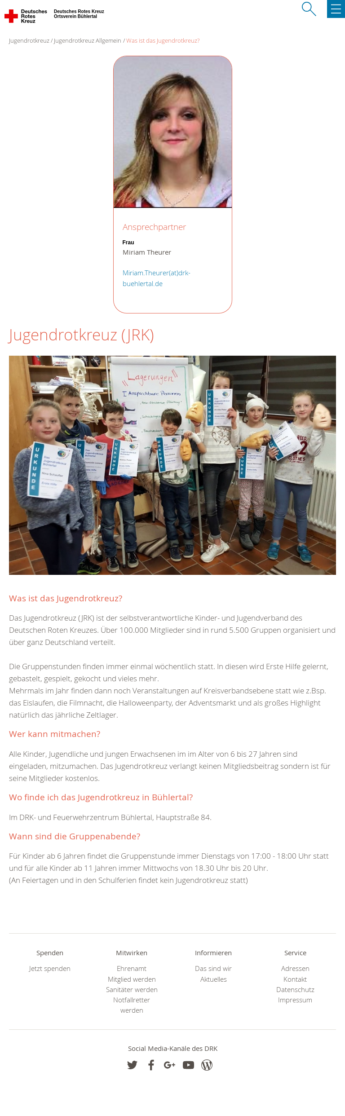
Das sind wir (213, 968)
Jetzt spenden (50, 968)
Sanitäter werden (132, 989)
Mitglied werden (132, 979)
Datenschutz (295, 989)
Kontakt (295, 979)
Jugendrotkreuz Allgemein (87, 40)
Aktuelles (213, 979)
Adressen (295, 968)
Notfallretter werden (131, 1005)
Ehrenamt (131, 968)
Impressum (295, 1000)
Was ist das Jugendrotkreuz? (162, 40)
